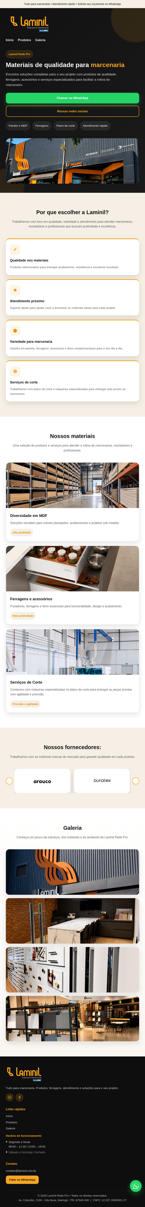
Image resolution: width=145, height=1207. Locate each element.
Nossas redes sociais (72, 111)
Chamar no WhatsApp (72, 98)
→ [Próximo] (135, 781)
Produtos (24, 40)
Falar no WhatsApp (22, 1179)
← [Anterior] (9, 781)
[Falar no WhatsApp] (136, 1186)
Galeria (40, 40)
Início (10, 40)
